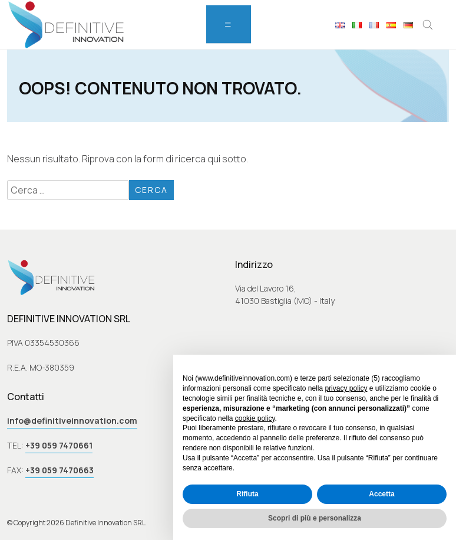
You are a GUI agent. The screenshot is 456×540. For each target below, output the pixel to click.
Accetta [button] (381, 494)
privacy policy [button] (346, 388)
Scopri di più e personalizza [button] (314, 518)
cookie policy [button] (255, 418)
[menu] (228, 24)
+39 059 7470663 (59, 470)
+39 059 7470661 (58, 445)
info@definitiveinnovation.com (72, 420)
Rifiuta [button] (247, 494)
